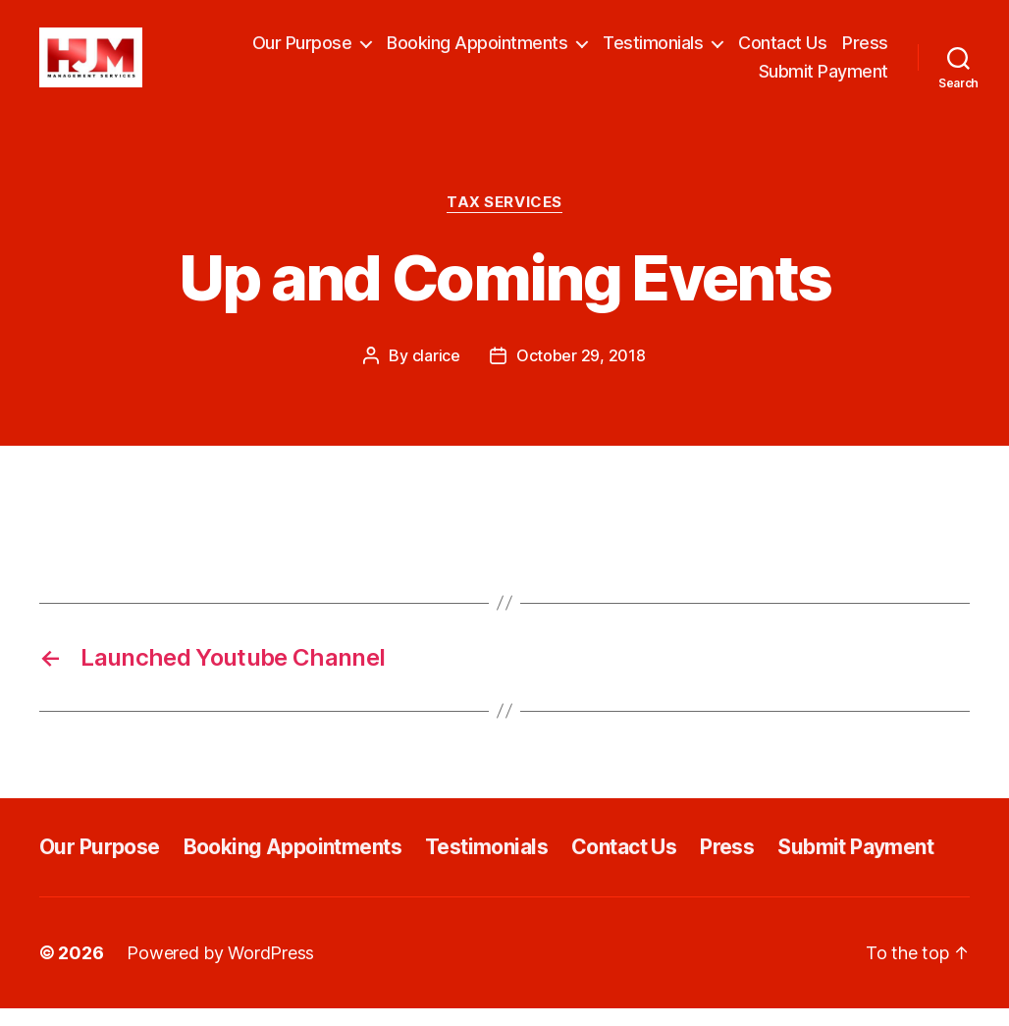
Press (865, 51)
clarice (436, 373)
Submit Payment (823, 81)
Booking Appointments (477, 51)
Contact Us (782, 51)
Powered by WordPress (220, 970)
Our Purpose (302, 51)
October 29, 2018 (581, 373)
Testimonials (653, 51)
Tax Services (504, 220)
